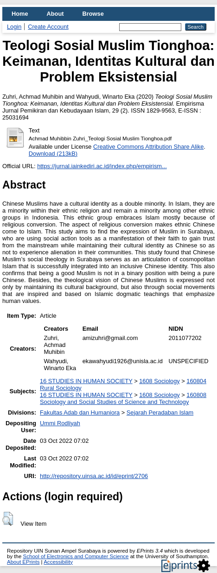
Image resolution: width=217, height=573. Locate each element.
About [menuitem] (55, 13)
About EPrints (23, 562)
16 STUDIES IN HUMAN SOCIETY (86, 381)
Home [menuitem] (20, 13)
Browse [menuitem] (93, 13)
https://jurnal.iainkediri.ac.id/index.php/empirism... (102, 166)
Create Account (48, 26)
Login (14, 26)
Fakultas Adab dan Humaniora (80, 412)
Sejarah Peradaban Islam (160, 412)
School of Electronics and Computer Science (76, 556)
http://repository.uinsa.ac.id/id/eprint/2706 (94, 475)
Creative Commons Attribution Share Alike (148, 146)
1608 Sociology (159, 381)
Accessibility (58, 562)
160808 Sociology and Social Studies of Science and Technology (123, 398)
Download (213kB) (53, 153)
